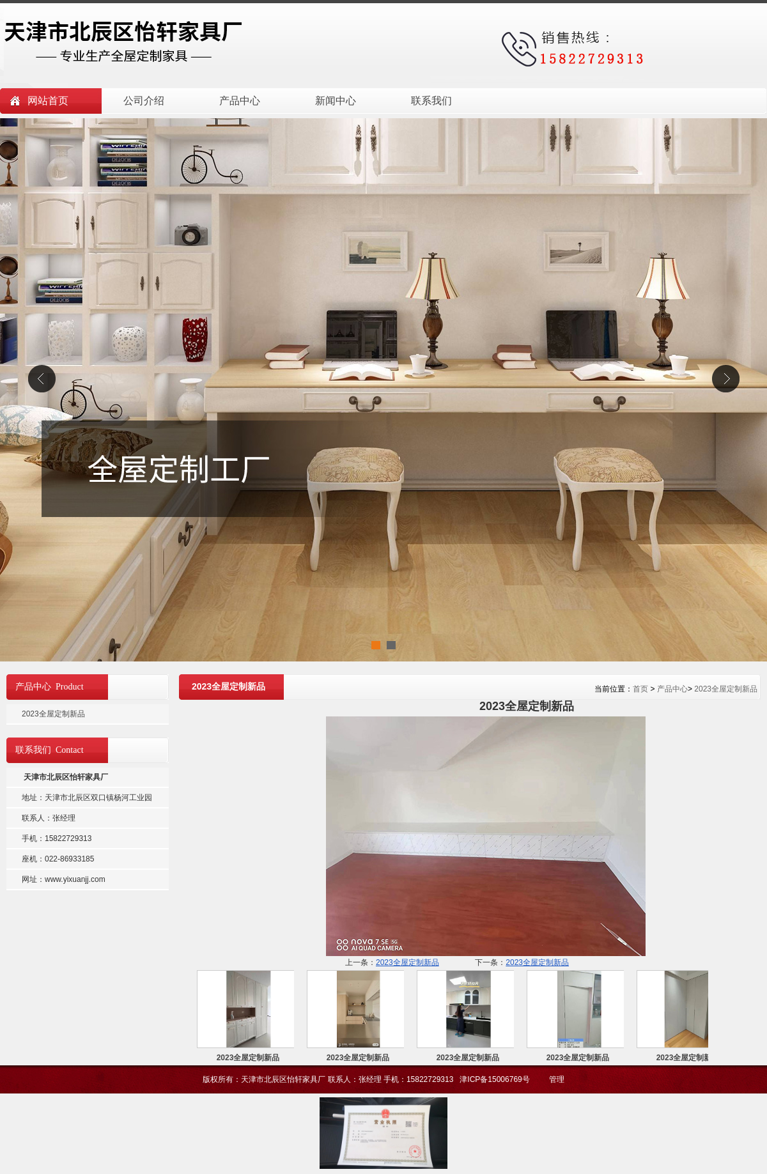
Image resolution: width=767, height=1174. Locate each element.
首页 (640, 688)
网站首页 (47, 100)
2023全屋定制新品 (725, 688)
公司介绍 (143, 100)
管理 (556, 1079)
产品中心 (239, 100)
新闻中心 (335, 100)
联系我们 (431, 100)
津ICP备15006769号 (496, 1079)
